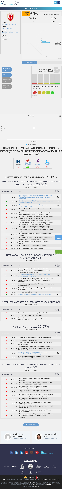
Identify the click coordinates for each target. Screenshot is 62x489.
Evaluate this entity (6, 69)
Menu (58, 4)
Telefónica (44, 479)
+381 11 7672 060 (7, 28)
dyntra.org (32, 482)
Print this (5, 75)
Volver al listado (29, 62)
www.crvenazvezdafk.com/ (9, 24)
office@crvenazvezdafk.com (10, 33)
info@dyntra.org (48, 484)
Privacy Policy (36, 486)
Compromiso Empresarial (54, 479)
